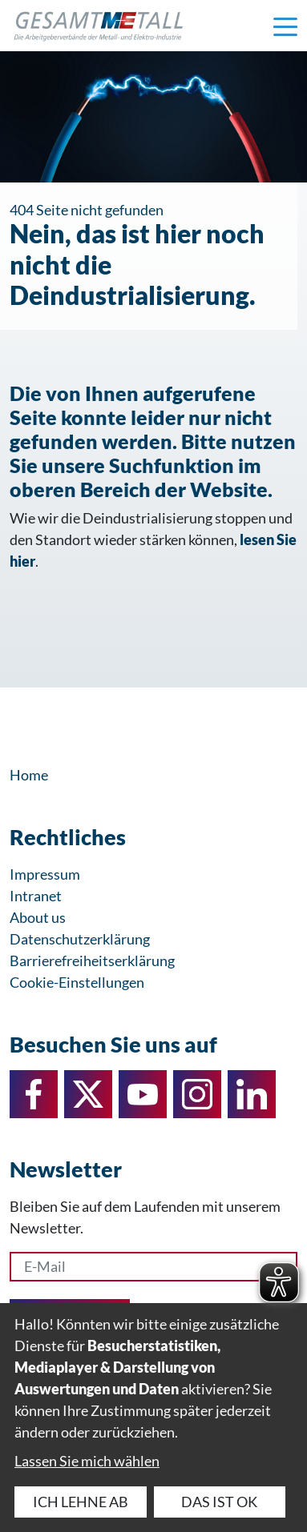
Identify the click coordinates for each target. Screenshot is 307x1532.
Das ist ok (219, 1501)
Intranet (36, 895)
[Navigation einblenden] (285, 26)
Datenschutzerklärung (80, 939)
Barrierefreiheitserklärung (92, 960)
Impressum (45, 874)
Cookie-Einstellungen (77, 982)
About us (38, 917)
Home (29, 775)
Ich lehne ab (80, 1501)
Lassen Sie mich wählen (87, 1461)
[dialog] (153, 1417)
